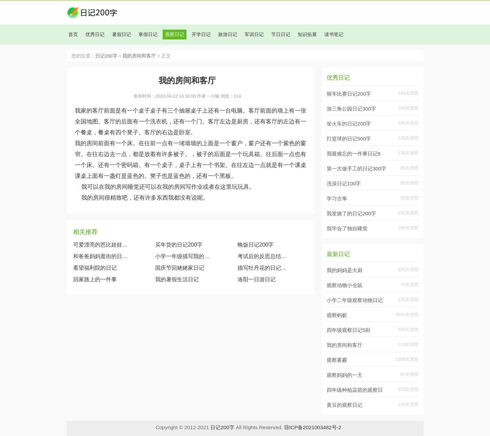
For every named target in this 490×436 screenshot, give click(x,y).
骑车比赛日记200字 (349, 94)
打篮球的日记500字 (349, 138)
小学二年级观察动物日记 (355, 300)
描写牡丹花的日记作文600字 (264, 268)
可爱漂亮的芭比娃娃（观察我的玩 (100, 245)
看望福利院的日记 (95, 268)
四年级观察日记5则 (348, 330)
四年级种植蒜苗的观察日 (355, 390)
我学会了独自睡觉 (347, 228)
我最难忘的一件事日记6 (353, 153)
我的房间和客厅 (139, 55)
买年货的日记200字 (178, 245)
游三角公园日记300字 (351, 109)
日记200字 (106, 55)
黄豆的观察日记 (344, 405)
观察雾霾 (337, 360)
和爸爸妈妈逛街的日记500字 (100, 256)
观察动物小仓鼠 (344, 285)
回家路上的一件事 (95, 279)
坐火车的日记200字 (349, 124)
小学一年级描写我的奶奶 (182, 256)
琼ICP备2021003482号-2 (312, 427)
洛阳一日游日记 (257, 279)
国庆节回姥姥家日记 (179, 268)
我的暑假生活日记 (177, 279)
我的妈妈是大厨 (344, 270)
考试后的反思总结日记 (264, 256)
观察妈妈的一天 (344, 375)
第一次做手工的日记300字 (356, 168)
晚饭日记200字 (256, 245)
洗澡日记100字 (344, 183)
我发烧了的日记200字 (351, 213)
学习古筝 (337, 198)
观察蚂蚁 (337, 315)
